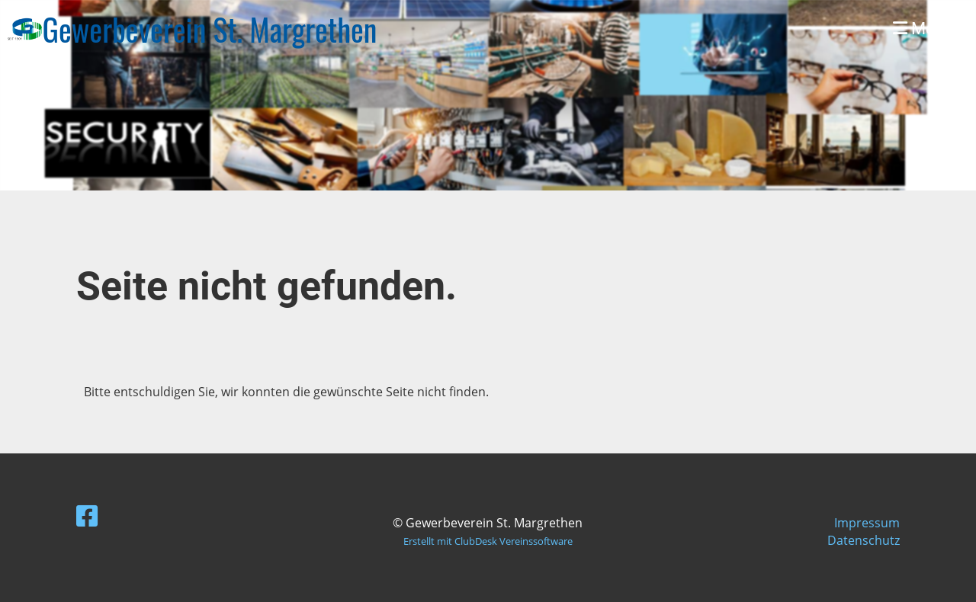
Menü (923, 28)
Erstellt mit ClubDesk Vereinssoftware (488, 541)
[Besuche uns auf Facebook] (87, 515)
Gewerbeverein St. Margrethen (210, 29)
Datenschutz (863, 540)
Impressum (867, 522)
